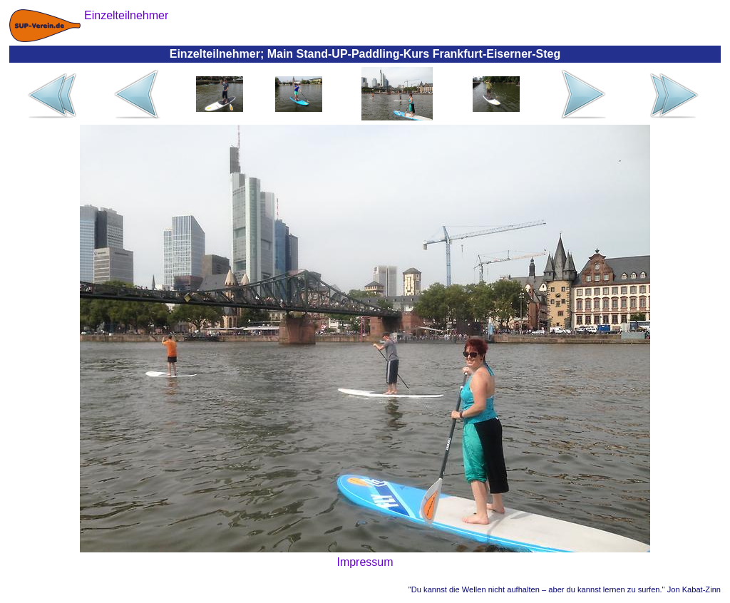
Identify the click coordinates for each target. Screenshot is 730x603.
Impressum (364, 562)
